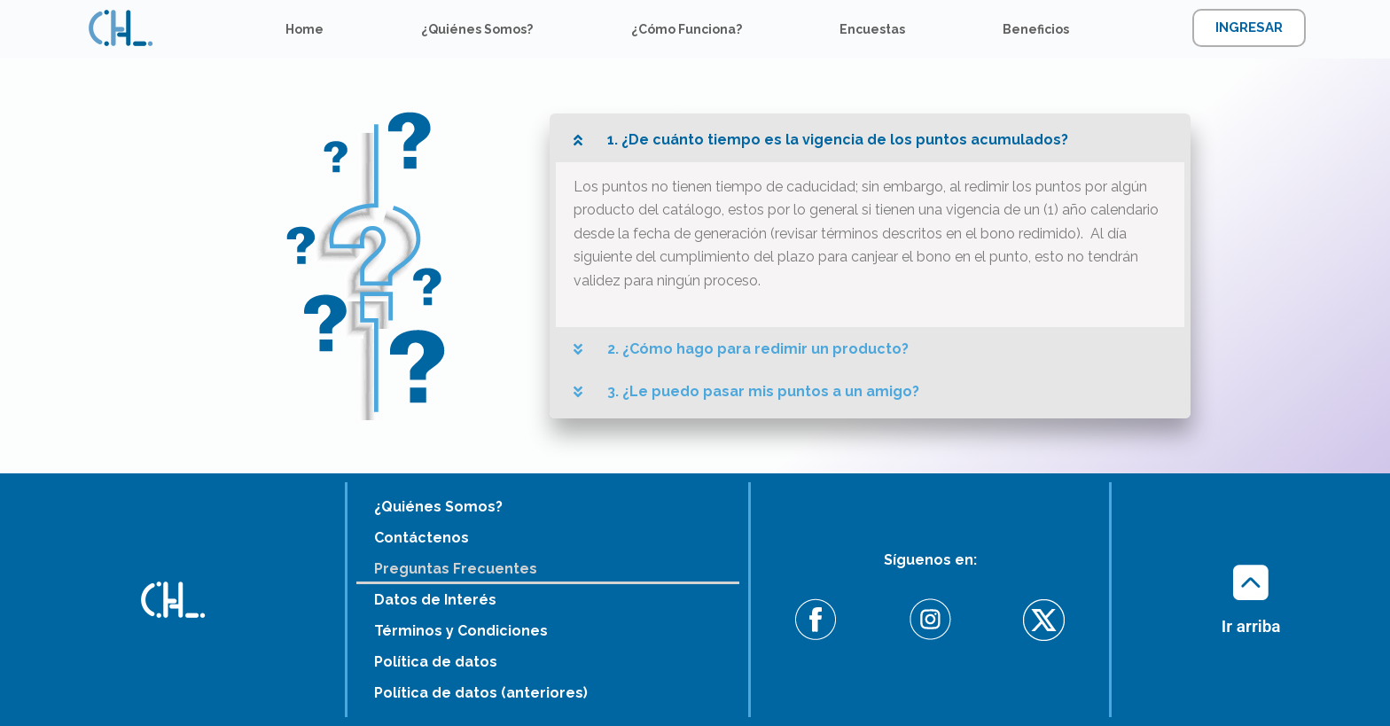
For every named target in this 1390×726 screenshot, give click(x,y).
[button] (870, 140)
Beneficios (1036, 29)
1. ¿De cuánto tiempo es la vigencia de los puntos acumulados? (837, 139)
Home (304, 29)
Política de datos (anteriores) (481, 692)
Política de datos (435, 661)
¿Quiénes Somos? (477, 29)
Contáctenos (421, 537)
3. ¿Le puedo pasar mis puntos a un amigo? (763, 391)
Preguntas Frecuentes (455, 568)
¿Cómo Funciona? (686, 29)
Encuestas (872, 29)
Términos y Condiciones (461, 630)
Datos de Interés (435, 599)
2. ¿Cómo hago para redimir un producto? (758, 348)
